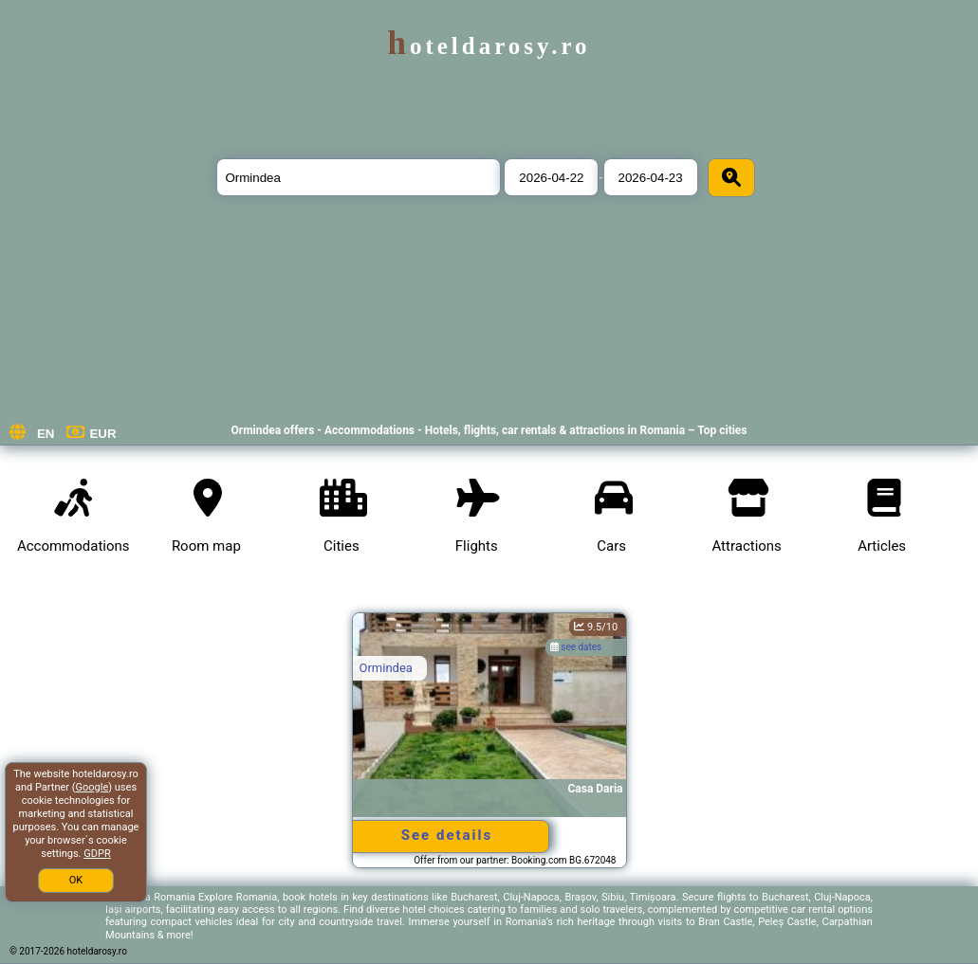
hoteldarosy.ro (488, 46)
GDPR (96, 853)
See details (446, 835)
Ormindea (386, 668)
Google (92, 787)
